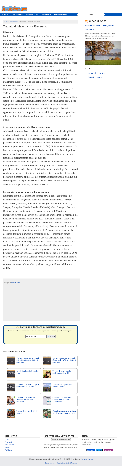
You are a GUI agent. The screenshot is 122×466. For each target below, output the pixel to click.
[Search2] (36, 336)
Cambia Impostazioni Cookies (66, 463)
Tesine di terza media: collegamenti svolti (62, 372)
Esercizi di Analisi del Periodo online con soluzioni (25, 399)
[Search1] (91, 15)
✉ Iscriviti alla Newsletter (61, 439)
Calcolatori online (96, 73)
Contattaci (8, 442)
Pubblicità (8, 450)
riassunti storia (15, 282)
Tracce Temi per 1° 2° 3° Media (27, 412)
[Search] (51, 336)
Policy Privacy (50, 463)
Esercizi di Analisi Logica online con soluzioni (27, 385)
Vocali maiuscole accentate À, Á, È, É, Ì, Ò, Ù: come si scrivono (64, 360)
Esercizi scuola (95, 77)
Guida (7, 439)
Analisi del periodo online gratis (27, 372)
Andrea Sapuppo (87, 459)
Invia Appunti (9, 445)
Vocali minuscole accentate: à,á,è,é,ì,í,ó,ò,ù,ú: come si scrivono (28, 360)
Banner (7, 447)
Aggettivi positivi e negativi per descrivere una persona (65, 412)
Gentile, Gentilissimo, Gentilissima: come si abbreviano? (62, 399)
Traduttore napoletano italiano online (62, 385)
